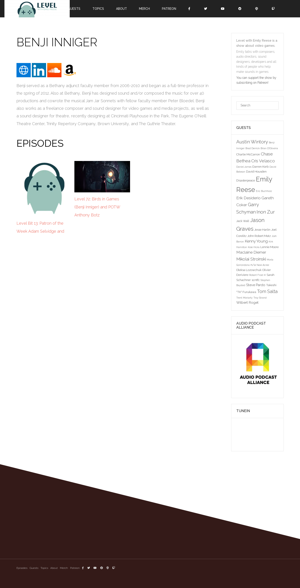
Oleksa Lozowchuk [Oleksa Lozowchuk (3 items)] (248, 270)
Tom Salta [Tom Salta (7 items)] (267, 291)
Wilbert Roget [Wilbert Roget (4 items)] (247, 302)
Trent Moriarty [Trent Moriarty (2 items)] (244, 297)
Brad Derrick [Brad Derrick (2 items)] (252, 148)
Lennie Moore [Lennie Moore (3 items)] (269, 247)
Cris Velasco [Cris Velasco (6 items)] (263, 160)
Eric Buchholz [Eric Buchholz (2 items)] (264, 191)
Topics (98, 8)
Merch (144, 8)
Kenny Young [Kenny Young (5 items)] (256, 241)
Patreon (169, 8)
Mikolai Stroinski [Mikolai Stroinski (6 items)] (251, 258)
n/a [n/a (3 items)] (253, 265)
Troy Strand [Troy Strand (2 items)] (260, 297)
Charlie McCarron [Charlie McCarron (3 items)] (248, 154)
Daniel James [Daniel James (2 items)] (243, 166)
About (121, 8)
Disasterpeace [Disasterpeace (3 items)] (245, 180)
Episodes (21, 568)
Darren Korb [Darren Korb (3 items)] (260, 166)
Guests (74, 8)
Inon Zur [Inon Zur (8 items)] (266, 212)
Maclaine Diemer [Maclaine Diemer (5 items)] (251, 252)
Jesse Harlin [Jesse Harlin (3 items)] (262, 229)
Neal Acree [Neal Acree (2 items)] (263, 265)
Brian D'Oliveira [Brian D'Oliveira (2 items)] (269, 148)
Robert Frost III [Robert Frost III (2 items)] (257, 275)
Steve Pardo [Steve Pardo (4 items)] (255, 285)
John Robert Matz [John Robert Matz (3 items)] (259, 236)
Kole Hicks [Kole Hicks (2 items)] (253, 247)
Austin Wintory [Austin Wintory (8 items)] (252, 141)
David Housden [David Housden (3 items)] (256, 171)
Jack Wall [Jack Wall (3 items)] (242, 221)
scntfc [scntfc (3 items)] (256, 280)
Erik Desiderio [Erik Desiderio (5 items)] (248, 198)
